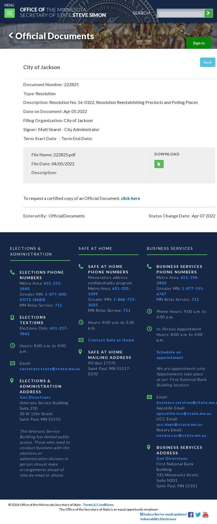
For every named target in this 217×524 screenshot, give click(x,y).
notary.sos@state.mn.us (182, 435)
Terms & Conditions (98, 505)
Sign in (199, 43)
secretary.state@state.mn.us (50, 368)
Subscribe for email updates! (163, 514)
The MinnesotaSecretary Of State (63, 12)
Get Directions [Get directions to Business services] (172, 458)
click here (130, 198)
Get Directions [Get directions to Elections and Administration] (35, 397)
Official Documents (50, 35)
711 (58, 305)
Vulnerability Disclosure (158, 519)
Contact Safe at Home (111, 340)
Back (208, 62)
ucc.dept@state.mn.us (179, 424)
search (141, 12)
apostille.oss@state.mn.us (184, 413)
